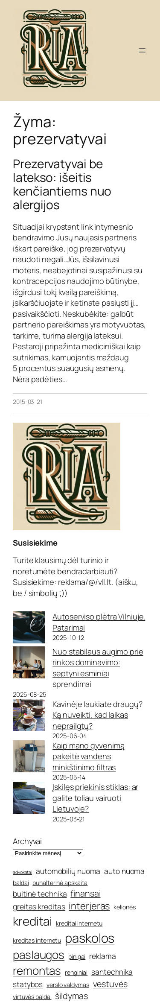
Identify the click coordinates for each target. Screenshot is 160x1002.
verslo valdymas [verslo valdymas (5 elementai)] (68, 985)
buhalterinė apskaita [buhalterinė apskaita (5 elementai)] (59, 883)
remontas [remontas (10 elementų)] (37, 970)
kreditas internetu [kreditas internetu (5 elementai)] (37, 940)
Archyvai (27, 841)
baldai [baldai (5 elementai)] (21, 883)
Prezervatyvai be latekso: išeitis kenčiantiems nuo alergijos (62, 184)
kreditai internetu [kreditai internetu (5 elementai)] (79, 923)
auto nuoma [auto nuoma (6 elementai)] (124, 871)
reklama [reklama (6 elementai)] (102, 956)
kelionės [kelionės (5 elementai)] (124, 907)
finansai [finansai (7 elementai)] (85, 893)
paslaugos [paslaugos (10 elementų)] (38, 954)
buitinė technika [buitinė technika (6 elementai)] (40, 893)
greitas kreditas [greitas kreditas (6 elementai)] (39, 906)
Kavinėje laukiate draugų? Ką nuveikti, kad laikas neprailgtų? (97, 715)
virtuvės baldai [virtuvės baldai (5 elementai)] (32, 997)
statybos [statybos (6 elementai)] (28, 984)
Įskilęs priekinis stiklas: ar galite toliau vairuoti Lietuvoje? (95, 798)
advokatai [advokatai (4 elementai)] (22, 872)
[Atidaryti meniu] (142, 50)
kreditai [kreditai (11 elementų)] (32, 921)
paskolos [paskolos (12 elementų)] (89, 937)
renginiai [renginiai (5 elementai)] (76, 972)
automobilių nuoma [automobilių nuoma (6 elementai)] (68, 871)
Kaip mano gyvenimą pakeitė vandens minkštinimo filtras (88, 756)
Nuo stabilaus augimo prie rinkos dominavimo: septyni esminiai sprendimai (97, 667)
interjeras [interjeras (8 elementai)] (89, 906)
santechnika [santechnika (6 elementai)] (112, 972)
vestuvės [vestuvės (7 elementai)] (110, 984)
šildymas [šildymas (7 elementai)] (71, 996)
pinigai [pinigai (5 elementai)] (76, 956)
